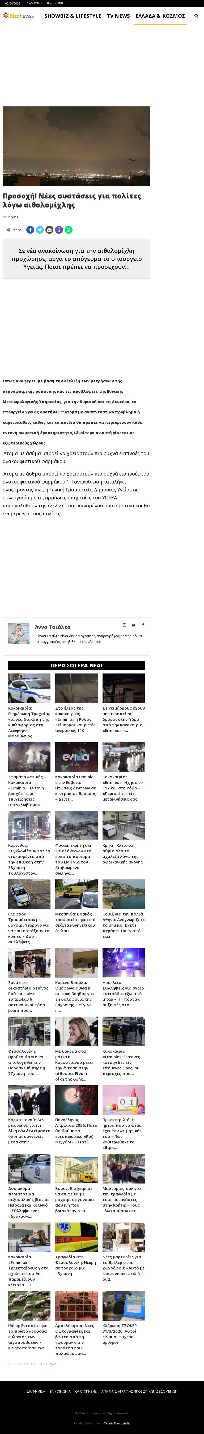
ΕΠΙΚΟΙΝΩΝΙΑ (54, 3)
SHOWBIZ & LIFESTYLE (72, 15)
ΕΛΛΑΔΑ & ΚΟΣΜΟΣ (160, 15)
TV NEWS (118, 15)
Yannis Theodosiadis (117, 1423)
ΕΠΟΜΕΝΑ (48, 1364)
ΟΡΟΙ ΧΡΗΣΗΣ (86, 1391)
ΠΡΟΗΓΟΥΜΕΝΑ (22, 1364)
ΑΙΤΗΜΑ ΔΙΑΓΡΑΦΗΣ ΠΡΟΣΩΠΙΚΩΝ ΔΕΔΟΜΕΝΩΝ (139, 1391)
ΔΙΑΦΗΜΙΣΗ (34, 3)
